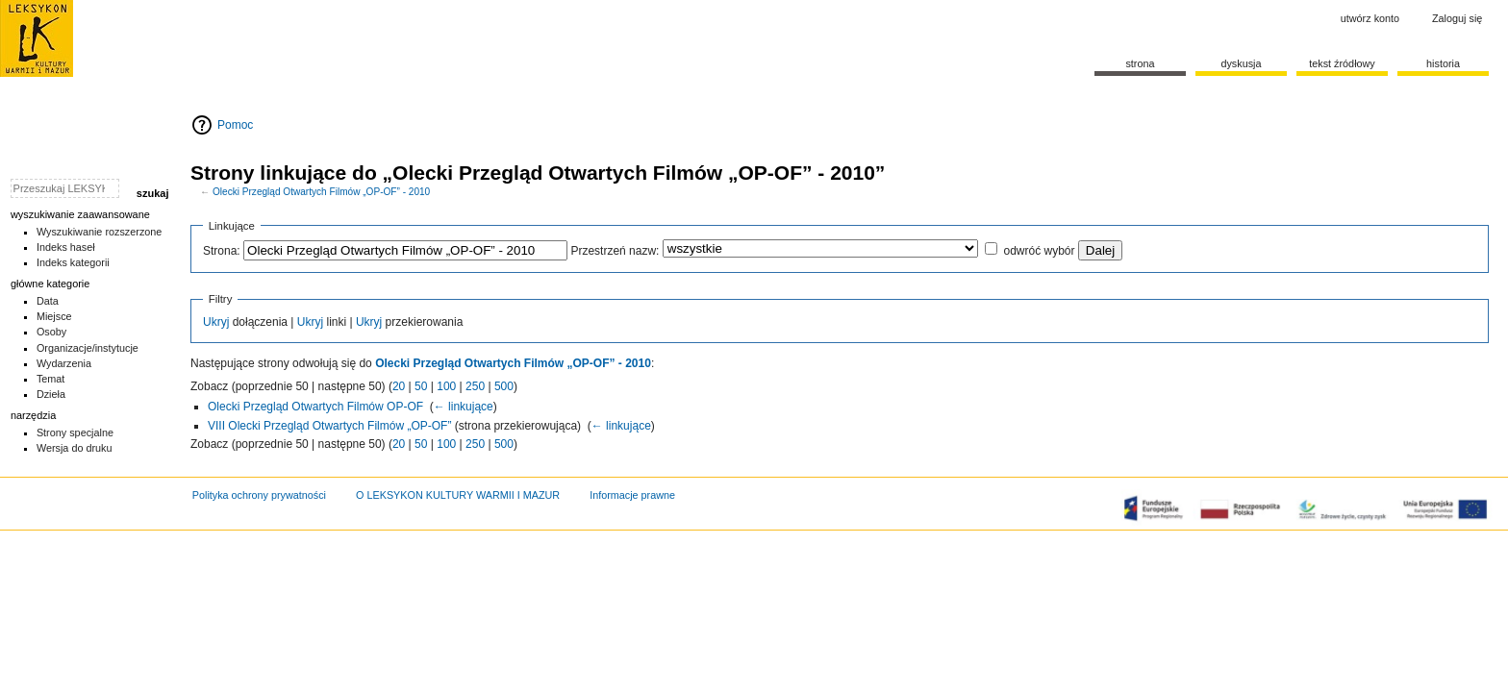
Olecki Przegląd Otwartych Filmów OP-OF (315, 406)
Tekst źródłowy (1342, 63)
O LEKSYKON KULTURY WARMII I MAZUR (458, 495)
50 (421, 386)
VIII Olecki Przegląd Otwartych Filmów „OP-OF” (329, 425)
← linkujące (463, 406)
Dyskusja (1240, 63)
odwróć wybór (1038, 251)
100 (446, 386)
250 (475, 386)
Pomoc (235, 125)
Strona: (221, 251)
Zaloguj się (1457, 18)
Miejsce (54, 316)
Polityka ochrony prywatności (259, 495)
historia (1443, 63)
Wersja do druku (75, 448)
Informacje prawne (632, 495)
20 (398, 386)
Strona (1139, 63)
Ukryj (216, 322)
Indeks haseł (66, 247)
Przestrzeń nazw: (614, 251)
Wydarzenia (64, 363)
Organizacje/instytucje (87, 348)
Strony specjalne (75, 432)
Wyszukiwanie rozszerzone (100, 231)
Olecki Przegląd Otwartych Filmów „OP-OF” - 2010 (321, 191)
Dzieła (51, 394)
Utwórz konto (1370, 18)
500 (504, 386)
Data (48, 301)
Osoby (51, 331)
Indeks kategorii (73, 262)
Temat (51, 378)
